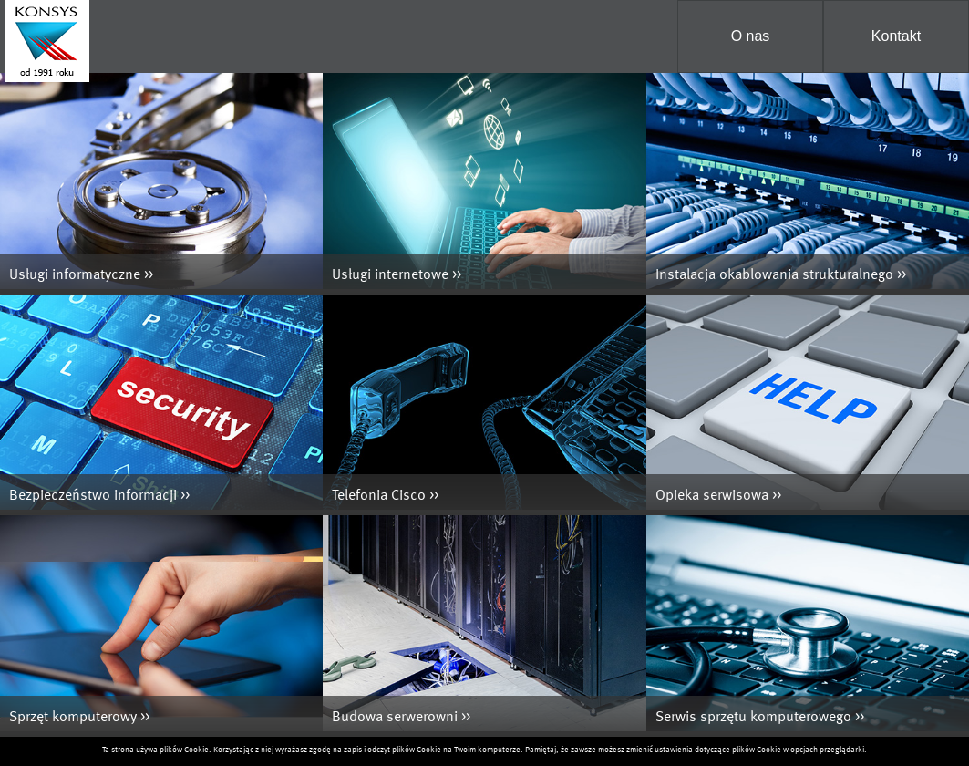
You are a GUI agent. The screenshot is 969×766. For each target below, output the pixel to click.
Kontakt (896, 36)
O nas (750, 36)
